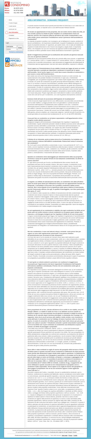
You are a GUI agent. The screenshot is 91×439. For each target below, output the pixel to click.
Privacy (70, 435)
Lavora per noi (12, 29)
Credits (75, 435)
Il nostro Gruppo (13, 23)
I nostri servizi (12, 26)
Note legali (64, 435)
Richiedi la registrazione (16, 52)
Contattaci (11, 35)
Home (10, 20)
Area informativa (13, 32)
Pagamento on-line (14, 38)
